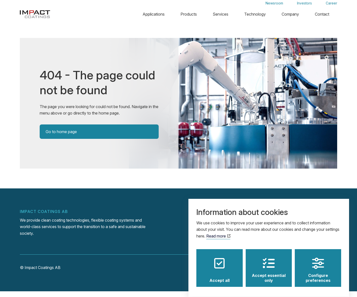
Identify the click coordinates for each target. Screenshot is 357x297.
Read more (218, 231)
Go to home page (61, 137)
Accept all (219, 265)
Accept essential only (269, 265)
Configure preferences (318, 265)
